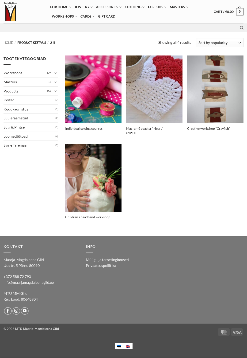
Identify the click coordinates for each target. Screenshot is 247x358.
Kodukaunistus (16, 109)
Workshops (64, 16)
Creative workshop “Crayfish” (208, 128)
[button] (228, 12)
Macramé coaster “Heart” (144, 128)
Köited (9, 100)
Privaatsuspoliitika (101, 265)
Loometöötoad (16, 136)
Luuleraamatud (16, 118)
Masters (179, 7)
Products (11, 91)
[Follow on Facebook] (8, 311)
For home (60, 7)
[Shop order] (219, 42)
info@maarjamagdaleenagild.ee (29, 282)
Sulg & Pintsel (15, 127)
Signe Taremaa (15, 145)
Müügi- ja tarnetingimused (107, 259)
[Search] (241, 27)
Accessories (109, 7)
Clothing (135, 7)
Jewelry (84, 7)
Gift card (106, 16)
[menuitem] (119, 346)
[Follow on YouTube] (25, 311)
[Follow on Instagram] (16, 311)
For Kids (157, 7)
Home (8, 42)
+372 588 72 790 (17, 276)
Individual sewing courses (84, 128)
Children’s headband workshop (87, 217)
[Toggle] (55, 73)
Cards (87, 16)
